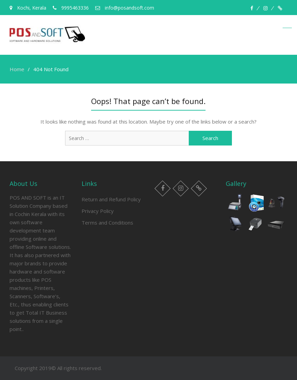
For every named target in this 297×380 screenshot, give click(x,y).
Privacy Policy (98, 210)
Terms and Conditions (107, 222)
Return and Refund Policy (111, 199)
